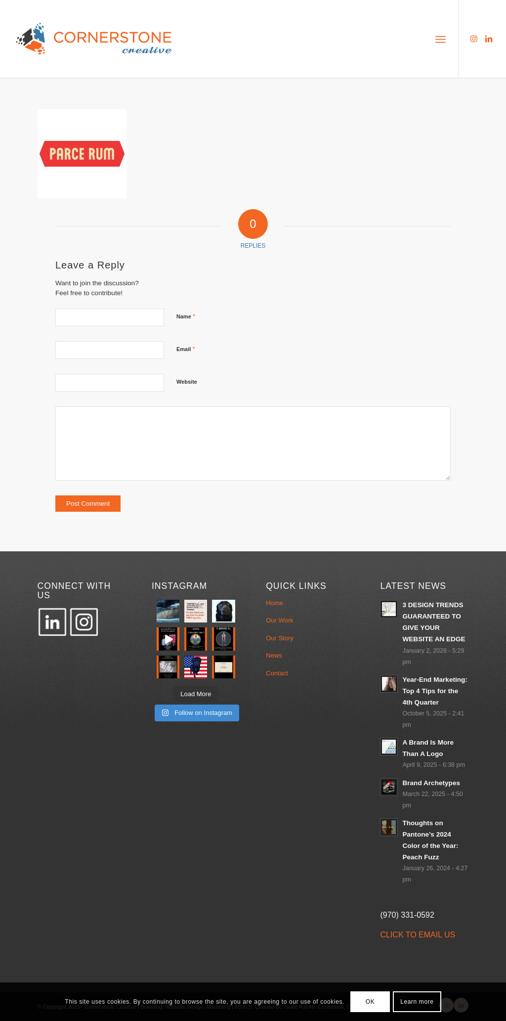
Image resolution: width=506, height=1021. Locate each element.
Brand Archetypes (431, 783)
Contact (277, 673)
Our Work (279, 620)
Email (185, 349)
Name (185, 316)
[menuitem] (440, 38)
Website (186, 382)
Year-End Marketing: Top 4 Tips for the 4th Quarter (434, 691)
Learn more (416, 1001)
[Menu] (440, 38)
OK (370, 1001)
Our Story (280, 638)
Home (274, 603)
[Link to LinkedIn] (488, 38)
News (274, 655)
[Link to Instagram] (473, 38)
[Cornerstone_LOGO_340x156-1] (94, 39)
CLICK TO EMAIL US (417, 935)
